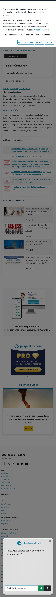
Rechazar (39, 42)
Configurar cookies (25, 42)
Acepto (49, 42)
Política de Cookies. (41, 30)
